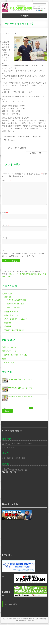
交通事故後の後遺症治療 (14, 330)
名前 (5, 212)
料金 (4, 359)
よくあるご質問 (8, 362)
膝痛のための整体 (14, 307)
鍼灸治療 (7, 323)
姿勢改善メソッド (11, 311)
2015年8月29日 (24, 137)
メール (6, 225)
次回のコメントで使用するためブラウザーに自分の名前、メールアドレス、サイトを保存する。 (23, 254)
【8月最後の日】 (36, 153)
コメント (6, 181)
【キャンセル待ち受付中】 (16, 148)
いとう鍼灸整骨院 (11, 604)
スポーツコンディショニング (15, 319)
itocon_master (10, 137)
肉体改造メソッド (11, 315)
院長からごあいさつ (10, 347)
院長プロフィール (9, 351)
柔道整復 (7, 326)
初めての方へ (7, 294)
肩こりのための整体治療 (16, 300)
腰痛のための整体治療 (15, 304)
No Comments (10, 140)
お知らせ (37, 137)
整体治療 (7, 297)
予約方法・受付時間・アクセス (14, 355)
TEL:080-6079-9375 (9, 472)
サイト (4, 238)
